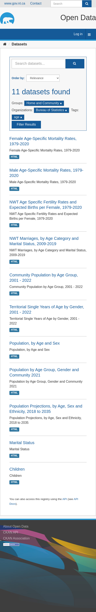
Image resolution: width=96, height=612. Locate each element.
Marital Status (21, 442)
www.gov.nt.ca (14, 3)
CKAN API (10, 532)
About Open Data (15, 526)
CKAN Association (16, 538)
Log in (78, 34)
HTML (14, 156)
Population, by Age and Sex (34, 343)
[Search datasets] (71, 3)
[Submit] (86, 3)
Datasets (19, 44)
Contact (35, 3)
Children (17, 469)
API (64, 499)
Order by (18, 78)
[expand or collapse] (89, 34)
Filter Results (26, 124)
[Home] (5, 44)
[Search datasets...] (39, 63)
